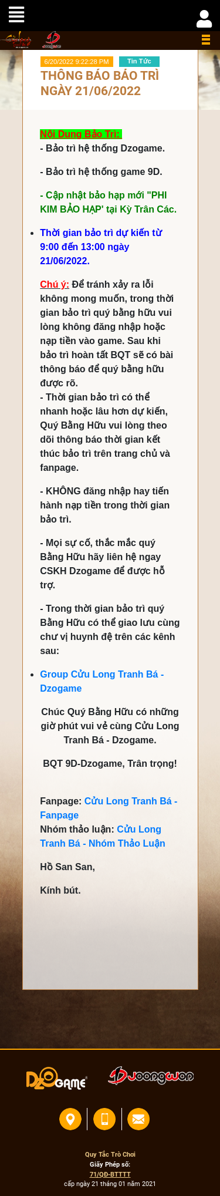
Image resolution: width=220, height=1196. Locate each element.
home (16, 39)
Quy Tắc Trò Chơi (110, 1154)
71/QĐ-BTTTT (110, 1174)
